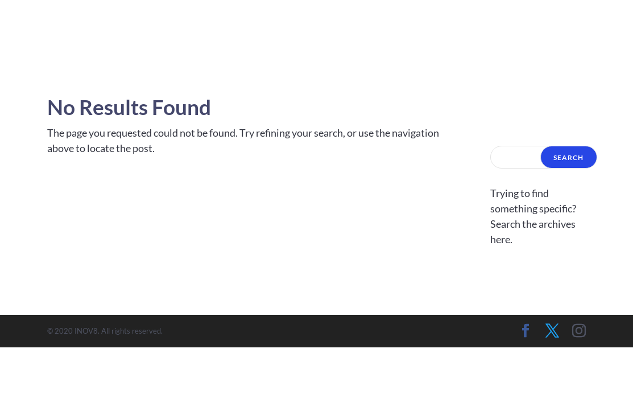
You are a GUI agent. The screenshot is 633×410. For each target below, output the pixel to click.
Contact (580, 30)
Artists (514, 30)
